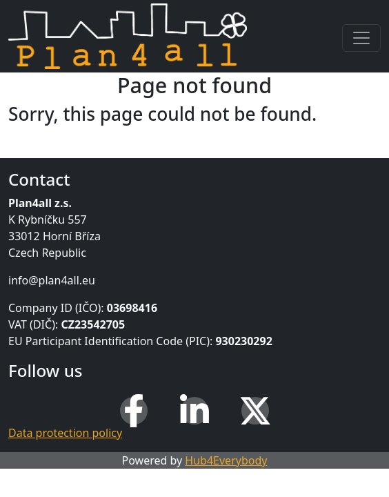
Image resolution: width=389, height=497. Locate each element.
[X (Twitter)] (255, 411)
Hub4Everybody (226, 460)
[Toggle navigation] (361, 38)
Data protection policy (65, 432)
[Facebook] (134, 411)
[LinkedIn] (194, 411)
